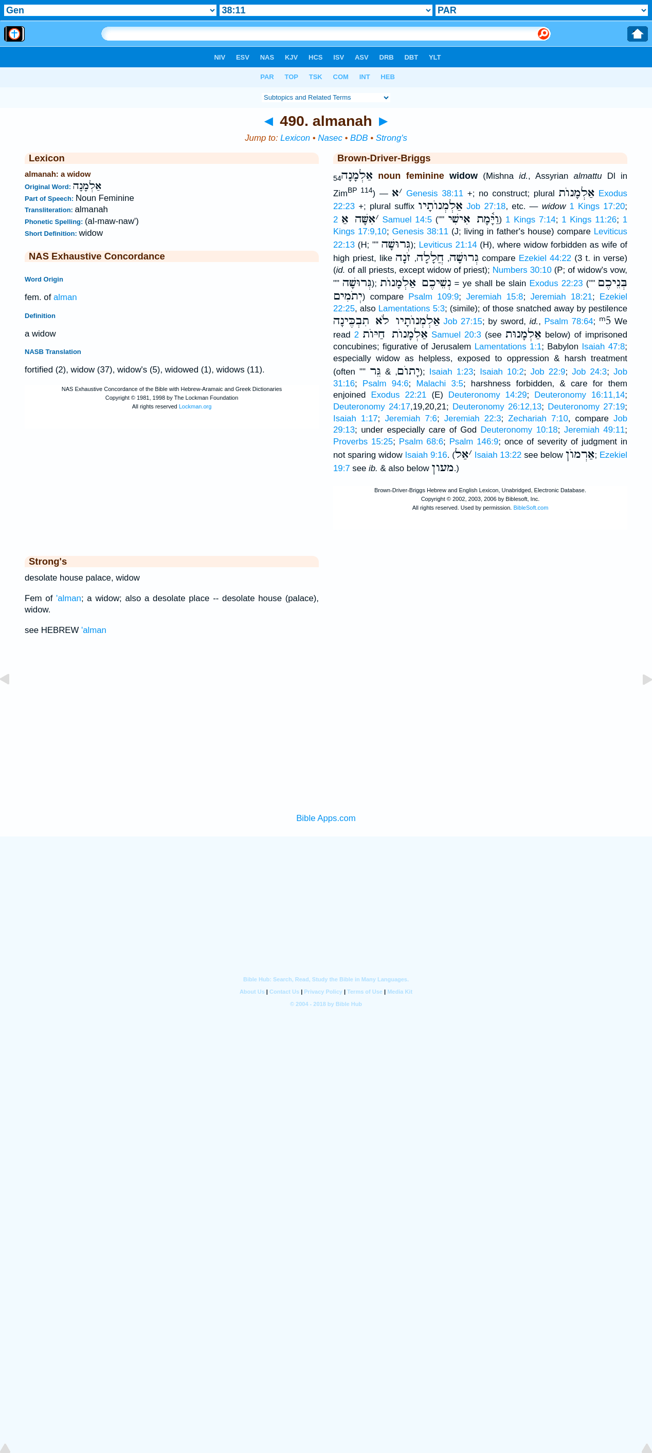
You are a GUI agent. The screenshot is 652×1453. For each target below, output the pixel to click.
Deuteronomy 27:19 (586, 407)
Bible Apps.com (326, 818)
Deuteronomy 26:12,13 (496, 407)
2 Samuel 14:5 (382, 220)
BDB (359, 138)
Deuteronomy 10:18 (518, 430)
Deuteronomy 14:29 (487, 395)
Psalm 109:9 (433, 297)
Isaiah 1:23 (451, 372)
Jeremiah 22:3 (472, 418)
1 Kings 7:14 (530, 220)
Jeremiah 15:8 (494, 297)
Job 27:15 (462, 321)
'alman (68, 598)
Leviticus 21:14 (448, 245)
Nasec (330, 138)
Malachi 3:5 (439, 383)
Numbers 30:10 (522, 270)
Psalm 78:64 (568, 321)
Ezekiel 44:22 (545, 258)
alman (65, 297)
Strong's (391, 138)
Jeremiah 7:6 (411, 418)
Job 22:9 (548, 372)
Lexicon (295, 138)
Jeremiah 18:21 (561, 297)
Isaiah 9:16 (426, 455)
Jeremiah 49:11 (594, 430)
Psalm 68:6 (421, 441)
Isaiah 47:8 (603, 346)
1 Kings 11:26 (589, 220)
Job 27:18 (485, 206)
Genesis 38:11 (434, 193)
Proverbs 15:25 (363, 441)
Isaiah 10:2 (502, 372)
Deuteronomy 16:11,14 (579, 395)
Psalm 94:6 (386, 383)
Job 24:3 (589, 372)
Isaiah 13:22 (498, 455)
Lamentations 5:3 (411, 308)
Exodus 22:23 (556, 283)
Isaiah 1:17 (355, 418)
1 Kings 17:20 (597, 206)
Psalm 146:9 (474, 441)
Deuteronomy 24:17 (371, 407)
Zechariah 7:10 (538, 418)
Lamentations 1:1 (508, 346)
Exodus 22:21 (398, 395)
